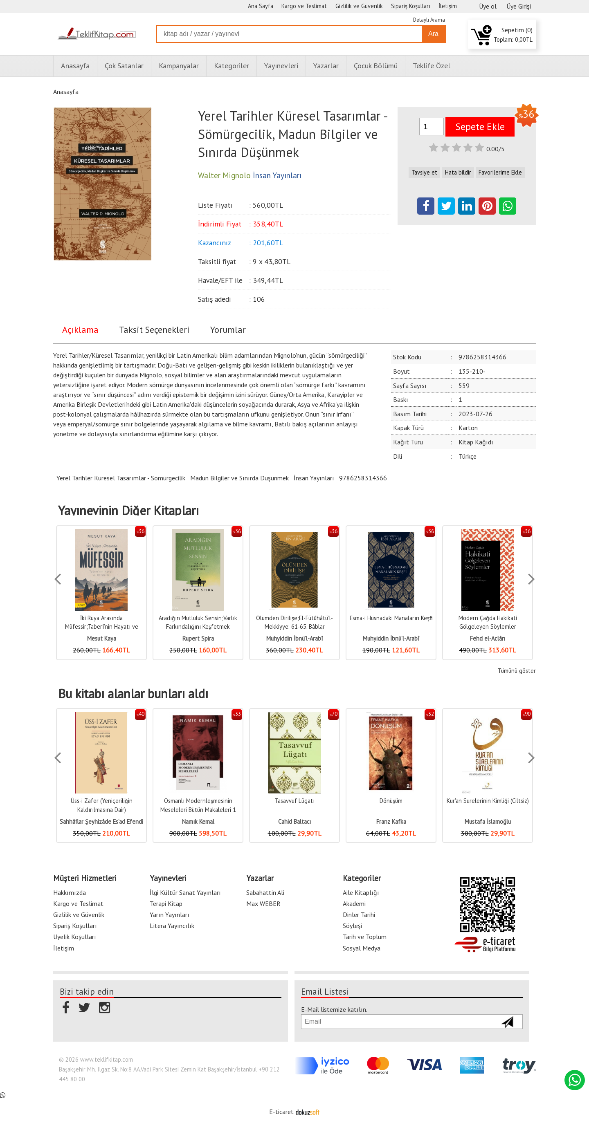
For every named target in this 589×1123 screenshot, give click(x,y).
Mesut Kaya (101, 638)
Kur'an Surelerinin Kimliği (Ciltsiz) (488, 801)
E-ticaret (281, 1111)
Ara (433, 33)
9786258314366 (363, 478)
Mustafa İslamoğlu (488, 821)
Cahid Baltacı (294, 821)
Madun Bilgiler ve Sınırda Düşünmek (239, 478)
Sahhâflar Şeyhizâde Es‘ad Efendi (101, 821)
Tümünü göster (517, 671)
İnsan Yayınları (314, 478)
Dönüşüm (391, 801)
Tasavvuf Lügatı (295, 801)
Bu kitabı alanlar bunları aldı (133, 694)
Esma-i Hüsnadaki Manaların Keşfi (391, 618)
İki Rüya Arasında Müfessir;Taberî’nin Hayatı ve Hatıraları (101, 626)
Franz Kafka (391, 821)
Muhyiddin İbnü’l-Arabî (294, 638)
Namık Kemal (198, 821)
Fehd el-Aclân (487, 638)
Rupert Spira (198, 638)
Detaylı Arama (429, 19)
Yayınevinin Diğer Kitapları (128, 511)
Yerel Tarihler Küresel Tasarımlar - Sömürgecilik (120, 478)
